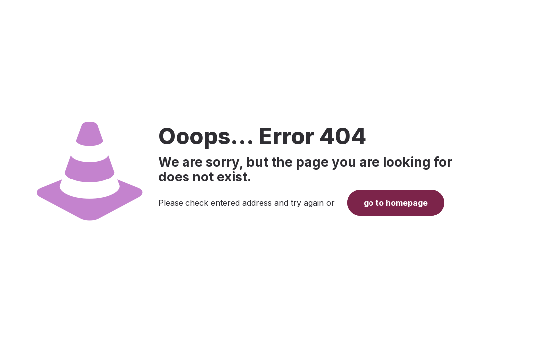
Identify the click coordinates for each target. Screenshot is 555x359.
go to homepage (396, 203)
